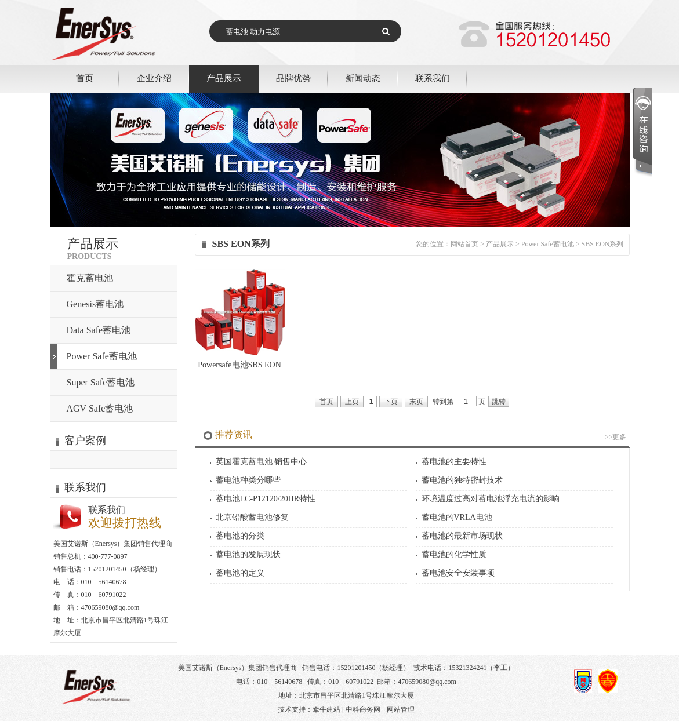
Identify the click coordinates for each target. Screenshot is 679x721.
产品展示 (223, 78)
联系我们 (432, 78)
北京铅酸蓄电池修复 (252, 517)
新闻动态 (363, 78)
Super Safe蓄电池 (101, 382)
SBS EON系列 (602, 244)
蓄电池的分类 (240, 535)
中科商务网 (363, 709)
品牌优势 (293, 78)
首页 (84, 78)
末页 (416, 402)
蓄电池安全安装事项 (458, 573)
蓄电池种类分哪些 (248, 480)
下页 (391, 402)
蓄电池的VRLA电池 (457, 517)
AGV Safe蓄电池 (100, 408)
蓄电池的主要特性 (454, 461)
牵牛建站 (326, 709)
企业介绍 (154, 78)
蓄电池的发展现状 (248, 554)
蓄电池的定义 (240, 573)
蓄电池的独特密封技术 (462, 480)
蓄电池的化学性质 (454, 554)
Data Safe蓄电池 (99, 330)
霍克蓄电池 (90, 278)
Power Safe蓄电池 (102, 356)
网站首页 (464, 244)
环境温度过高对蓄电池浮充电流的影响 (491, 498)
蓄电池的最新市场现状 (462, 535)
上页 (352, 402)
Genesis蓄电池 (95, 304)
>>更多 (616, 437)
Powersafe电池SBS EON (239, 364)
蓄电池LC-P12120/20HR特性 (266, 498)
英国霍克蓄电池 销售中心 (261, 461)
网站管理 (401, 709)
